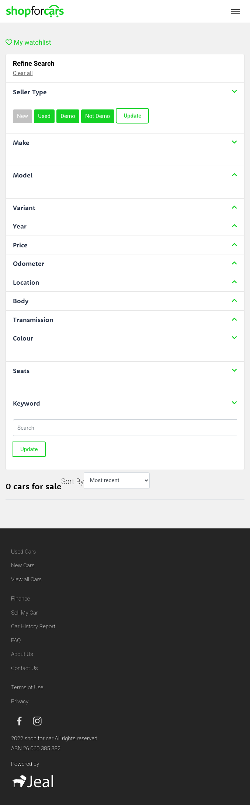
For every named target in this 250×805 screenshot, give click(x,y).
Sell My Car (24, 612)
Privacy (19, 701)
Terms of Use (27, 687)
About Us (22, 654)
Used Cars (23, 551)
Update (132, 115)
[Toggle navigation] (235, 11)
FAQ (16, 640)
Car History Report (33, 626)
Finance (20, 598)
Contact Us (24, 668)
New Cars (22, 565)
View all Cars (26, 579)
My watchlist (28, 42)
